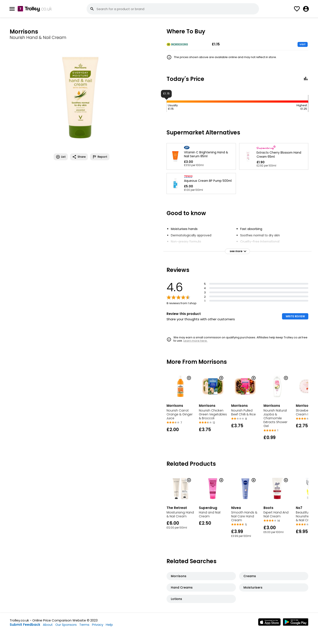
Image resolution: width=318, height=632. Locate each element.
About (48, 624)
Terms (84, 624)
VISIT (302, 44)
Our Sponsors (66, 624)
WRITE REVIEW (295, 316)
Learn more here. (195, 341)
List (61, 157)
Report (99, 157)
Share (79, 157)
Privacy (97, 624)
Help (109, 624)
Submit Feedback (25, 624)
